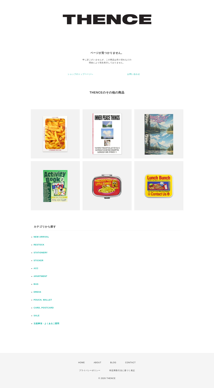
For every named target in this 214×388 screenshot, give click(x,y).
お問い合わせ (133, 74)
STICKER (39, 260)
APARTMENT (40, 276)
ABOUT (97, 362)
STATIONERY (41, 253)
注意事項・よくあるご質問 (46, 323)
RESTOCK (39, 245)
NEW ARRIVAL (41, 237)
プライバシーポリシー (89, 370)
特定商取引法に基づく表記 (122, 370)
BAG (36, 284)
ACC (36, 268)
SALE (37, 316)
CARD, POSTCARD (44, 308)
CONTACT (130, 362)
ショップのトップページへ (80, 74)
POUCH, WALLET (43, 300)
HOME (81, 362)
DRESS (37, 292)
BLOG (113, 362)
